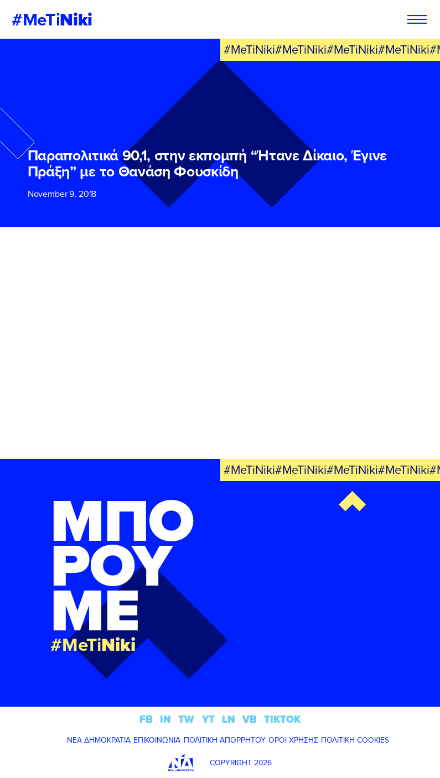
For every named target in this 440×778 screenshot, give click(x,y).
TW (186, 719)
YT (208, 719)
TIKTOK (282, 719)
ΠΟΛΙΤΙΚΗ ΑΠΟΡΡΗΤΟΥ (225, 739)
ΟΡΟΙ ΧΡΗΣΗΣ (293, 739)
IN (165, 719)
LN (228, 719)
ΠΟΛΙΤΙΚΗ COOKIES (355, 739)
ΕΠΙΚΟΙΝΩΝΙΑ (156, 739)
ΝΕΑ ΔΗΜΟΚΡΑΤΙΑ (99, 739)
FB (146, 719)
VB (249, 719)
